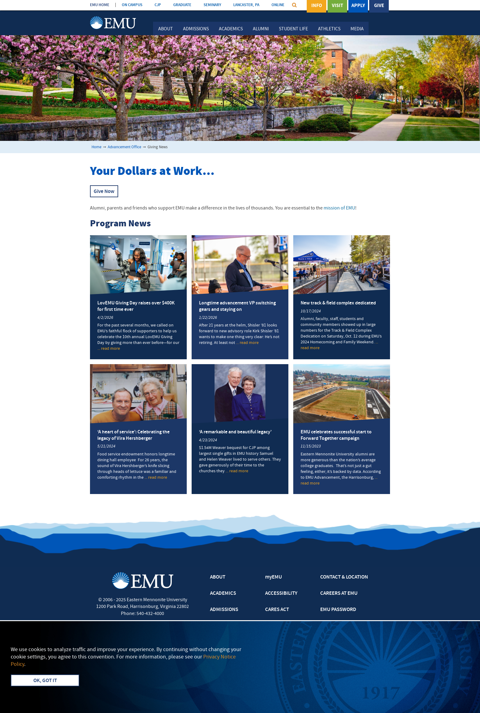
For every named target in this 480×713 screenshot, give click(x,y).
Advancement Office (124, 147)
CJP (158, 5)
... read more (108, 349)
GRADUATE (182, 5)
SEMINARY (212, 5)
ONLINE (278, 5)
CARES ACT (277, 610)
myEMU (273, 577)
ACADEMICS (223, 593)
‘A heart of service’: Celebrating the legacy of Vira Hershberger (133, 435)
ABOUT (217, 577)
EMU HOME (99, 5)
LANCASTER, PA (246, 5)
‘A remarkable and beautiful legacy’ (235, 432)
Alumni (261, 29)
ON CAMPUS (132, 5)
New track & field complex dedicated (338, 303)
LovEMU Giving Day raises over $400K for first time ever (136, 306)
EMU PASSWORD (338, 610)
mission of (339, 208)
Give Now (104, 191)
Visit (337, 5)
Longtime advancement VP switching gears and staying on (237, 306)
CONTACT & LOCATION (344, 577)
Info (316, 5)
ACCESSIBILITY (281, 593)
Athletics (329, 29)
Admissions (196, 29)
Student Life (293, 29)
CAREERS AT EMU (339, 593)
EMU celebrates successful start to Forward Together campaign (336, 435)
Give (379, 5)
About (165, 29)
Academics (231, 29)
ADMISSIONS (224, 610)
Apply (358, 5)
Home (96, 147)
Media (357, 29)
